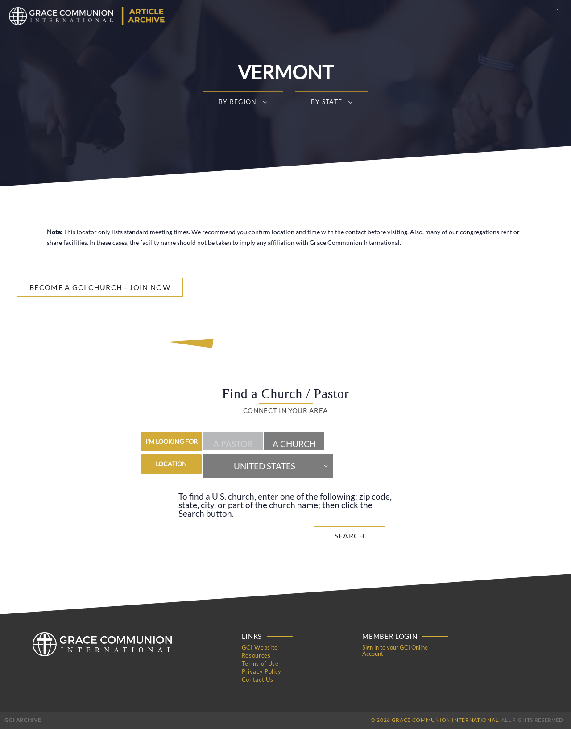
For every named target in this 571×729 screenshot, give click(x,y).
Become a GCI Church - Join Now (99, 287)
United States (264, 466)
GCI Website (260, 647)
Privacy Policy (261, 671)
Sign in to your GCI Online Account (395, 650)
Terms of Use (260, 663)
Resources (256, 655)
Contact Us (257, 679)
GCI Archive (22, 720)
